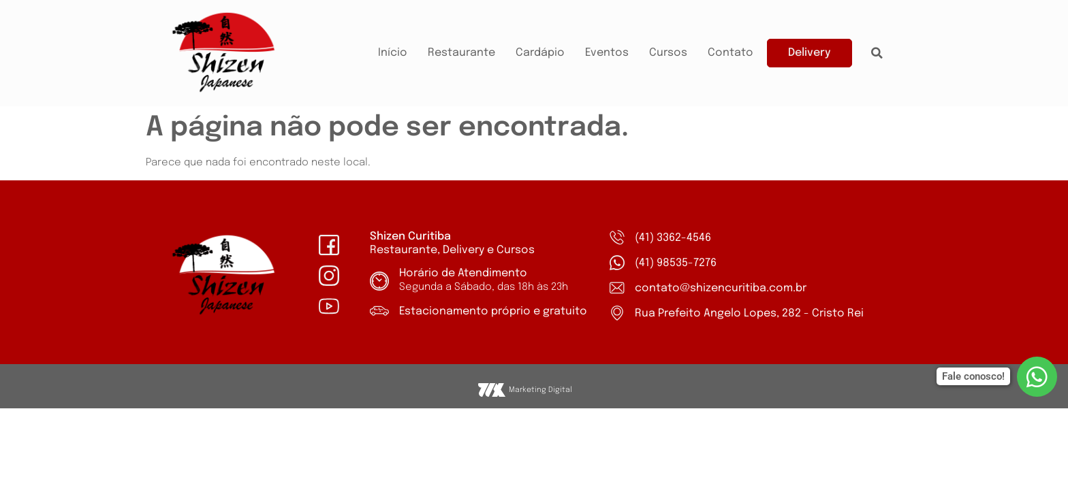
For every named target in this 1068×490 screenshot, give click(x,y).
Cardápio (540, 53)
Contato (730, 53)
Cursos (668, 53)
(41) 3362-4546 (673, 238)
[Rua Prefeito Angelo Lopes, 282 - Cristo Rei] (617, 313)
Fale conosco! (973, 376)
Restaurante (461, 53)
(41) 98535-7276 (676, 263)
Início (392, 53)
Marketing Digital (540, 390)
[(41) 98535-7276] (617, 262)
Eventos (607, 53)
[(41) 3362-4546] (617, 237)
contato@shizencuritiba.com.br (720, 288)
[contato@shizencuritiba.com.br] (617, 287)
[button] (877, 53)
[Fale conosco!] (1037, 377)
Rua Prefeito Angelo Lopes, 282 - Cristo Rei (749, 313)
